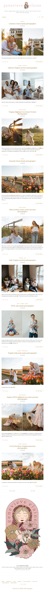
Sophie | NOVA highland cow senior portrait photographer (22, 398)
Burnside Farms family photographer (22, 161)
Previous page (12, 490)
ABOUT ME (34, 581)
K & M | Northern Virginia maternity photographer (22, 447)
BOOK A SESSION (27, 581)
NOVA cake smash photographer (22, 306)
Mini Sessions (25, 350)
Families (22, 21)
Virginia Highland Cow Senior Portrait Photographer (22, 113)
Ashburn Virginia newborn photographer (22, 68)
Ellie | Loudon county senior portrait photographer (22, 211)
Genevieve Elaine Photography (22, 588)
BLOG (14, 581)
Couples (20, 443)
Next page (33, 490)
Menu (4, 17)
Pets (25, 257)
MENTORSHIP (14, 582)
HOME (3, 581)
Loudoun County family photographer (22, 24)
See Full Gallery (39, 61)
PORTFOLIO (8, 581)
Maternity (25, 443)
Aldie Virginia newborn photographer (22, 260)
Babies (18, 303)
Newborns (25, 65)
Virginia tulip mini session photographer (22, 353)
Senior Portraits (22, 109)
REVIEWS (20, 581)
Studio (26, 303)
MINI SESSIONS (5, 582)
